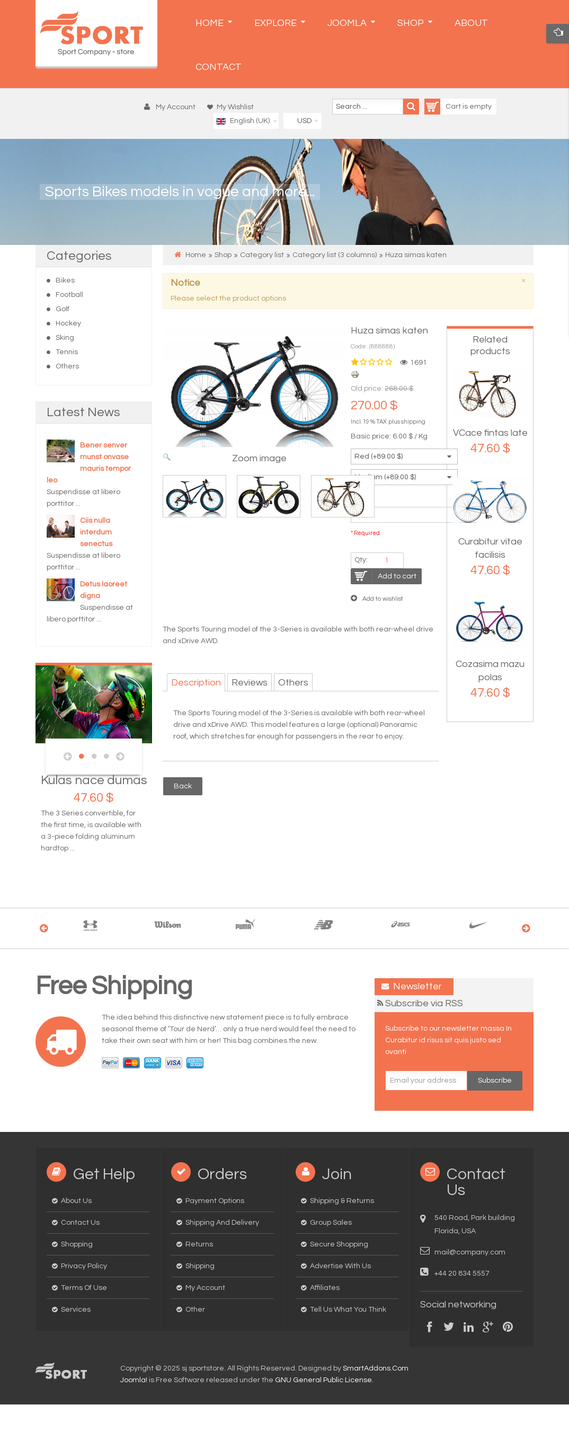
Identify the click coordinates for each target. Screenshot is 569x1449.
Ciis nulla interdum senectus (96, 532)
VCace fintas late (490, 433)
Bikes (65, 280)
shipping (413, 422)
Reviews (250, 683)
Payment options (214, 1201)
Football (69, 294)
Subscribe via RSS (424, 1003)
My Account (205, 1288)
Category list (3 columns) (334, 255)
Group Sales (331, 1222)
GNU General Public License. (324, 1380)
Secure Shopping (339, 1244)
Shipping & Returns (342, 1201)
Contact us (80, 1222)
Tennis (67, 352)
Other (195, 1309)
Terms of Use (84, 1288)
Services (76, 1309)
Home (195, 255)
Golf (62, 309)
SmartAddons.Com (375, 1368)
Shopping (77, 1244)
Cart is (446, 107)
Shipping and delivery (222, 1222)
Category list (262, 255)
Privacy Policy (84, 1266)
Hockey (68, 323)
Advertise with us (340, 1266)
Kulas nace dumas (94, 780)
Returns (199, 1244)
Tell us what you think (348, 1309)
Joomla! (133, 1380)
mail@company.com (469, 1252)
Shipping (200, 1266)
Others (67, 366)
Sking (65, 337)
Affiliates (325, 1288)
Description (196, 683)
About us (76, 1201)
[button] (172, 107)
